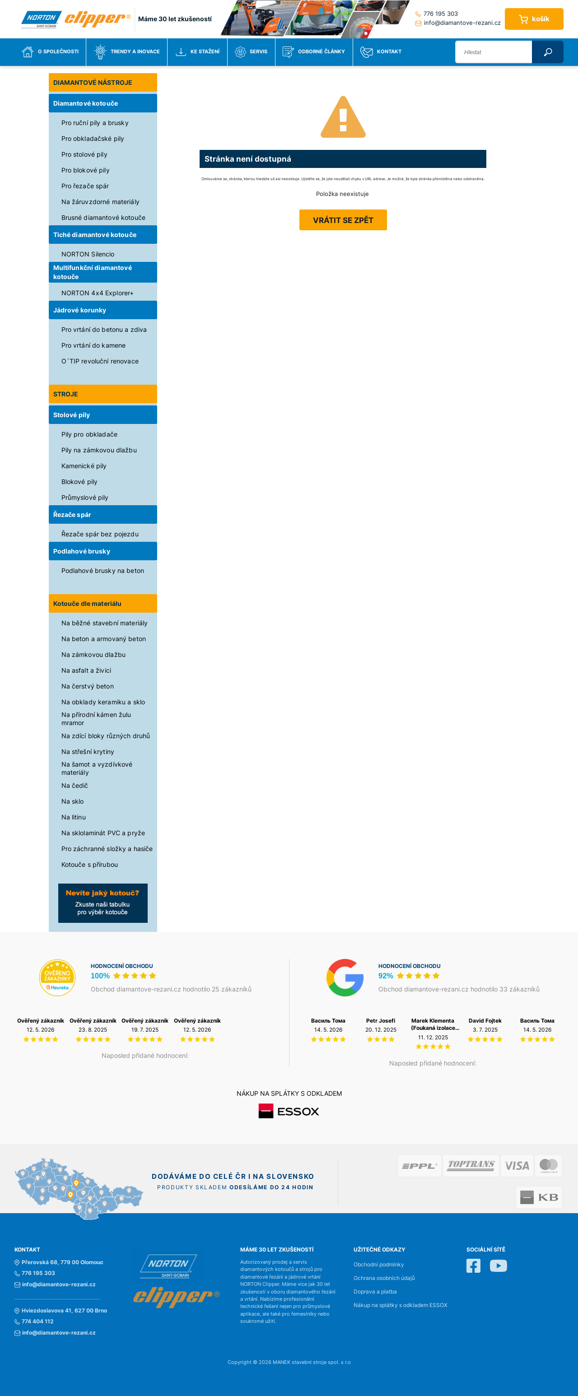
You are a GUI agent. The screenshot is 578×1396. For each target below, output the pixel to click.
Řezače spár (72, 514)
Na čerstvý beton (87, 686)
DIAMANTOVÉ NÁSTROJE (93, 82)
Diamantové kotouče (85, 103)
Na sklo (72, 801)
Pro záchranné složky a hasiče (107, 848)
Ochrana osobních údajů (384, 1278)
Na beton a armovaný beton (103, 638)
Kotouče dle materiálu (87, 603)
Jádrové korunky (80, 310)
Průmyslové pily (85, 497)
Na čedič (75, 785)
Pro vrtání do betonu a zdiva (104, 329)
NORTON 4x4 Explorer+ (97, 293)
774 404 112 (34, 1321)
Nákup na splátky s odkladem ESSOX (400, 1305)
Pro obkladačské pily (93, 138)
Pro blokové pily (85, 170)
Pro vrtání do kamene (93, 345)
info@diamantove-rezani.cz (458, 22)
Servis (251, 52)
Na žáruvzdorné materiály (100, 201)
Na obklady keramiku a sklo (103, 702)
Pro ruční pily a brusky (95, 122)
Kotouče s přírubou (89, 864)
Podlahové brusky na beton (102, 570)
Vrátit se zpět (343, 220)
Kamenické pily (84, 466)
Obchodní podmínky (379, 1264)
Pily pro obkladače (89, 434)
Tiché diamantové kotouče (94, 234)
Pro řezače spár (85, 186)
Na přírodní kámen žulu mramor (96, 718)
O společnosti (50, 52)
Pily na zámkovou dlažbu (99, 450)
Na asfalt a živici (86, 670)
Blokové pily (79, 481)
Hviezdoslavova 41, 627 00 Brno (60, 1311)
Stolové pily (71, 415)
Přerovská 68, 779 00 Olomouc (58, 1262)
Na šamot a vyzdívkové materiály (97, 768)
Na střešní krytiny (88, 751)
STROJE (66, 394)
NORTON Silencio (88, 254)
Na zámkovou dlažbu (93, 654)
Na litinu (73, 817)
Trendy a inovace (127, 52)
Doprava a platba (375, 1292)
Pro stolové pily (84, 154)
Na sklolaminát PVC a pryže (103, 833)
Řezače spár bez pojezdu (100, 534)
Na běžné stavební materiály (104, 623)
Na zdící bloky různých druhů (105, 736)
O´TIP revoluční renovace (100, 361)
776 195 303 (436, 13)
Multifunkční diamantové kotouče (92, 272)
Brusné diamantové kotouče (103, 217)
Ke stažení (197, 52)
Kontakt (380, 52)
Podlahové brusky (81, 551)
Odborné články (314, 52)
